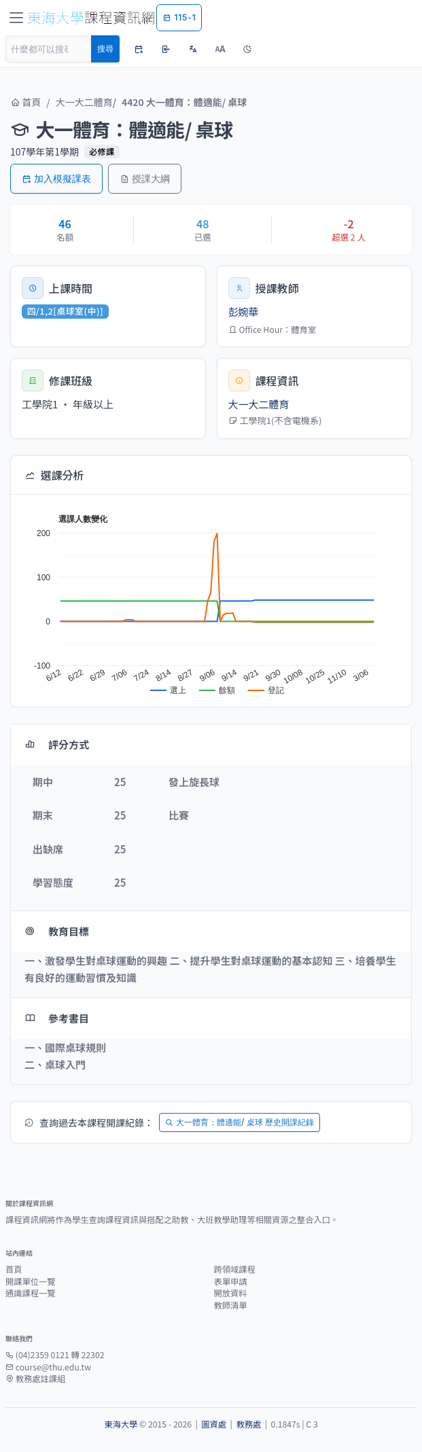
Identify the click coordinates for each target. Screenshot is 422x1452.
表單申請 (230, 1281)
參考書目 (56, 1018)
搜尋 (105, 48)
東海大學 (120, 1424)
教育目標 (56, 931)
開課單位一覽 (30, 1281)
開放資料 (230, 1293)
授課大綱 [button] (145, 178)
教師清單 (230, 1305)
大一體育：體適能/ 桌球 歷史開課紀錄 (239, 1122)
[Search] (48, 49)
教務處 (248, 1424)
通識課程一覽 (30, 1293)
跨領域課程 (235, 1269)
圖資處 (213, 1424)
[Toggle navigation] (16, 18)
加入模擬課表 (56, 178)
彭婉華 (243, 311)
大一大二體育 (84, 102)
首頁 (25, 102)
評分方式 (56, 744)
